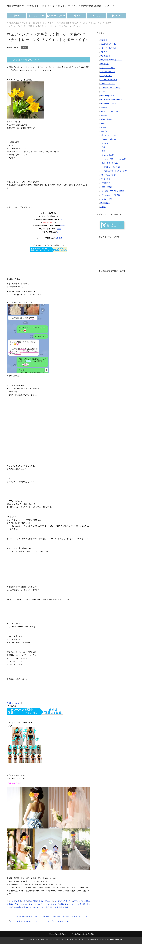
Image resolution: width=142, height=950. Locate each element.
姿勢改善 (17, 913)
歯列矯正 (103, 46)
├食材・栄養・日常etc (109, 169)
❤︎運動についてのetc (108, 141)
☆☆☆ (61, 225)
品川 (52, 913)
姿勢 (11, 913)
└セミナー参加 (106, 205)
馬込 (47, 913)
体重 (23, 913)
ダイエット (49, 907)
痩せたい (68, 907)
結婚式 (87, 907)
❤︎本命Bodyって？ (107, 102)
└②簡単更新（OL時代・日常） (114, 177)
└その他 (103, 137)
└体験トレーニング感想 (110, 94)
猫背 (84, 910)
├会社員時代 (105, 189)
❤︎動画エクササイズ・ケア (110, 117)
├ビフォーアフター (107, 74)
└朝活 (102, 98)
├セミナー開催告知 (107, 78)
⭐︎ (57, 238)
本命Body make (13, 709)
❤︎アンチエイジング (107, 181)
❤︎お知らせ (104, 70)
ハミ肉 (27, 910)
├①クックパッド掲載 (110, 173)
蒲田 (66, 913)
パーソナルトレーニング (35, 913)
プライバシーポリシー (57, 940)
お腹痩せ (10, 910)
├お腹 (102, 129)
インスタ (103, 58)
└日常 (102, 153)
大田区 (35, 907)
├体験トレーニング (107, 90)
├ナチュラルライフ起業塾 (110, 201)
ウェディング (59, 907)
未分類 (103, 213)
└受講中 (24, 54)
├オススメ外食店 (107, 161)
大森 (16, 910)
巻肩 (19, 907)
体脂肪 (14, 907)
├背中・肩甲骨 (106, 125)
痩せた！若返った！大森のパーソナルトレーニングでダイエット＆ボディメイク (41, 927)
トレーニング (70, 910)
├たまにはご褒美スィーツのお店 (113, 165)
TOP (47, 29)
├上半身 (103, 121)
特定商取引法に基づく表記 (84, 940)
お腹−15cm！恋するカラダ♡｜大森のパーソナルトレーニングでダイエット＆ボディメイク (52, 922)
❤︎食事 (102, 157)
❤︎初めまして (105, 62)
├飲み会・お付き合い (108, 145)
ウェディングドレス (48, 910)
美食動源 (58, 244)
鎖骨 (56, 913)
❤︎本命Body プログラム (109, 109)
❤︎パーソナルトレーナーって (111, 105)
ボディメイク (78, 907)
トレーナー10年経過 (108, 54)
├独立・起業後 (106, 193)
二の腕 (78, 910)
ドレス (21, 910)
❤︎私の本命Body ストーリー (111, 66)
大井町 (24, 907)
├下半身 (103, 133)
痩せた (41, 907)
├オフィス (104, 149)
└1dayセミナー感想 (108, 86)
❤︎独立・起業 (105, 185)
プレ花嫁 (60, 910)
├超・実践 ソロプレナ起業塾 (112, 197)
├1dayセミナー (106, 82)
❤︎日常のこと (105, 209)
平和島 (61, 913)
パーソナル (35, 910)
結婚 (30, 907)
